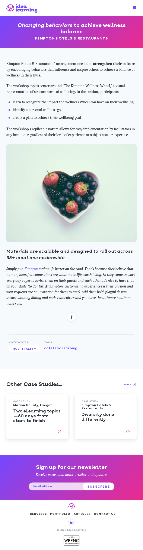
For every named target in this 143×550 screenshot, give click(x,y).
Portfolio (60, 514)
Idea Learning (22, 8)
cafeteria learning (60, 348)
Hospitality (24, 349)
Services (38, 514)
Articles (82, 514)
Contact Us (104, 514)
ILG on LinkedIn (71, 522)
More (130, 384)
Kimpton (31, 269)
